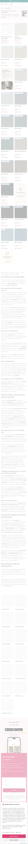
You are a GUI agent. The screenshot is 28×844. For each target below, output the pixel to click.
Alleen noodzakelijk (14, 840)
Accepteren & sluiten (14, 836)
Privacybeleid (5, 832)
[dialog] (14, 422)
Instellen (18, 832)
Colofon (12, 832)
